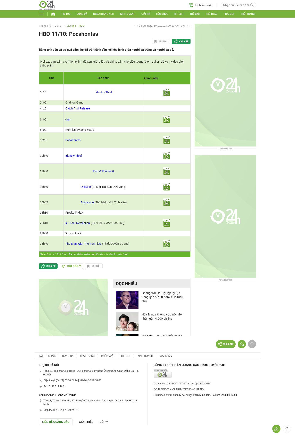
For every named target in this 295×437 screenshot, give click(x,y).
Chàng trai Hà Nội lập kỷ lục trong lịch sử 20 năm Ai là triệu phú (162, 297)
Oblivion (86, 186)
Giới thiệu (86, 421)
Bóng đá (82, 13)
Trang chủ (45, 25)
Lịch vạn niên (200, 5)
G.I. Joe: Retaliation (77, 223)
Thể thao (211, 13)
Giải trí (145, 13)
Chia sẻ (183, 41)
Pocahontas (73, 140)
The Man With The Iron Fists (83, 243)
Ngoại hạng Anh (103, 13)
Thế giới (195, 13)
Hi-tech (179, 13)
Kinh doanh (127, 13)
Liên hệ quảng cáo (55, 421)
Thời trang (248, 13)
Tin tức (65, 13)
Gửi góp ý (71, 266)
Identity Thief (103, 92)
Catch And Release (77, 108)
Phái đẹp (229, 13)
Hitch (68, 119)
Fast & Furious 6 (103, 171)
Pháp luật (108, 355)
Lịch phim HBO (76, 25)
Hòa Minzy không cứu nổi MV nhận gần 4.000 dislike (162, 316)
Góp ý (104, 421)
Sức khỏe (162, 13)
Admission (87, 202)
